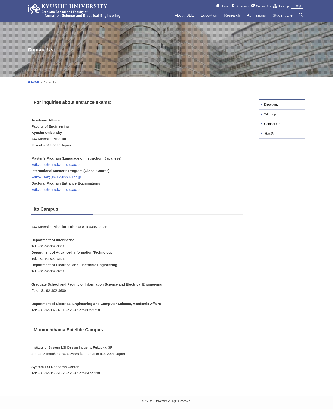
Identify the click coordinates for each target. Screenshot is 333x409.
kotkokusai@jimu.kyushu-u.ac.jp (56, 177)
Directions (242, 6)
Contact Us (263, 6)
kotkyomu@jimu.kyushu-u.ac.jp (55, 164)
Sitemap (283, 6)
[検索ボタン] (300, 15)
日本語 (297, 6)
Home (225, 6)
